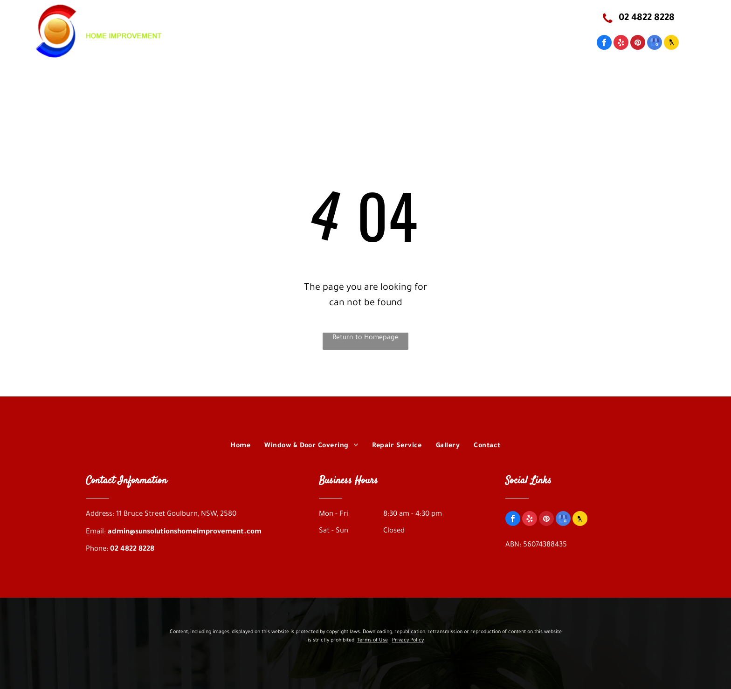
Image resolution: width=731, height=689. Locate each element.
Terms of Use (372, 640)
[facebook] (604, 43)
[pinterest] (637, 43)
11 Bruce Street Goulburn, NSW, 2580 (397, 18)
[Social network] (671, 43)
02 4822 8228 (132, 549)
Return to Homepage (365, 338)
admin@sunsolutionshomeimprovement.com (185, 532)
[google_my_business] (654, 43)
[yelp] (621, 43)
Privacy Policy (408, 640)
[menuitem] (260, 50)
